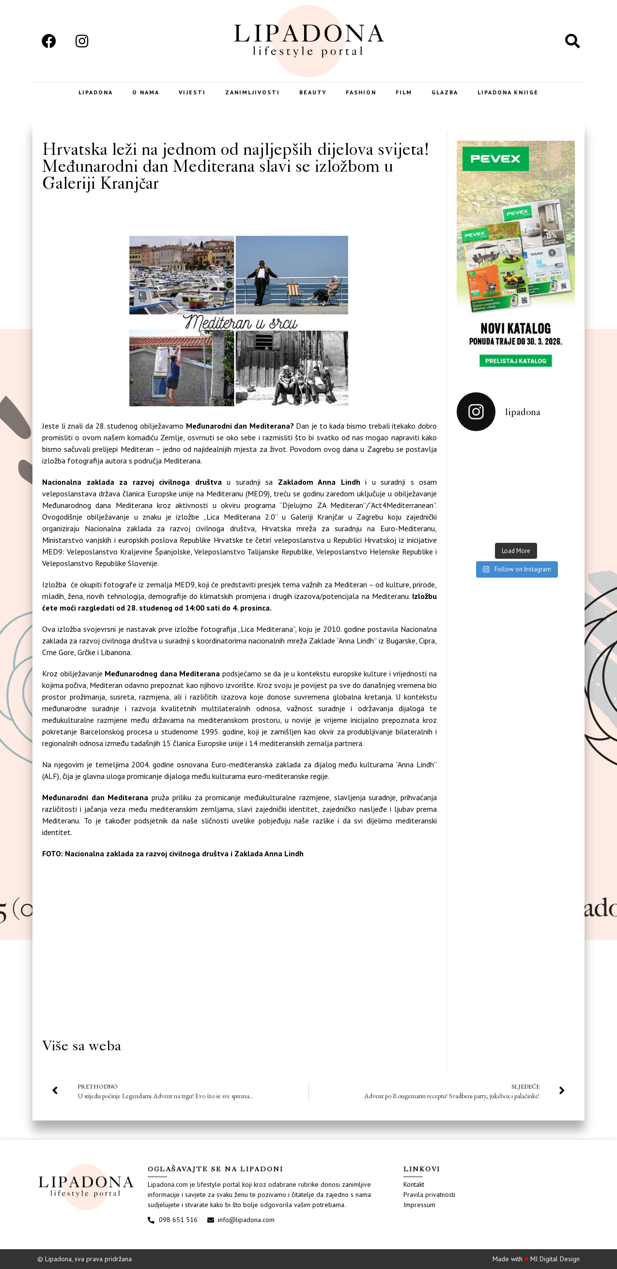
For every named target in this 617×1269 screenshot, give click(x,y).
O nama (145, 92)
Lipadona (95, 92)
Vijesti (192, 92)
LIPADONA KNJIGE (508, 92)
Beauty (312, 92)
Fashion (361, 92)
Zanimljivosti (252, 92)
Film (404, 92)
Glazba (445, 92)
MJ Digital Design (555, 1258)
